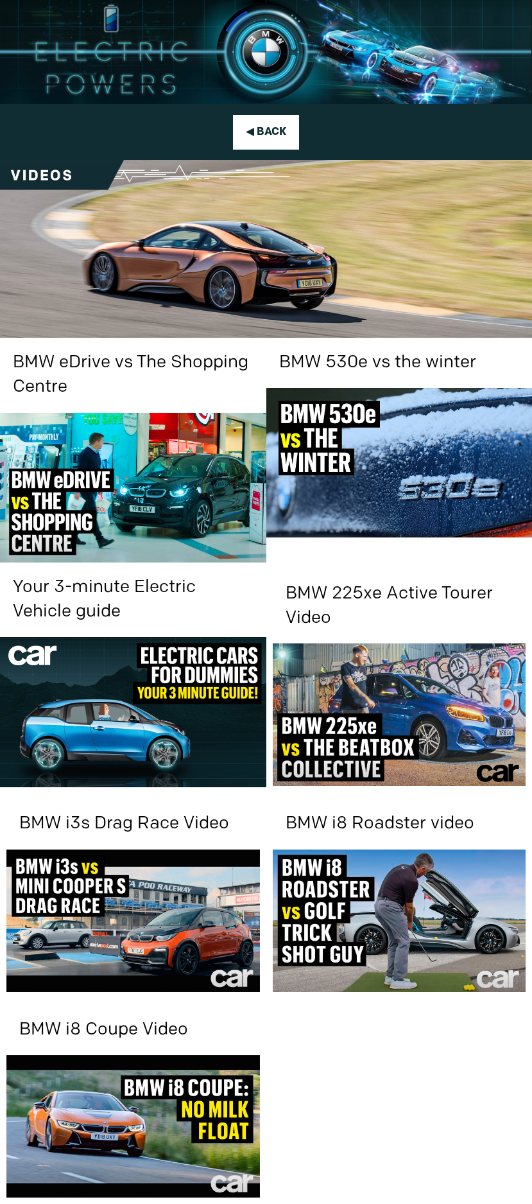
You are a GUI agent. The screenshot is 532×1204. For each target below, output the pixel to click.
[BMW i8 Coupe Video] (133, 1101)
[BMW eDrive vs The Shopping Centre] (133, 450)
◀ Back (266, 132)
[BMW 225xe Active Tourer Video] (399, 678)
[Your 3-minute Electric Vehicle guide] (133, 675)
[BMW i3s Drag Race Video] (133, 895)
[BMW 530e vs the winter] (399, 438)
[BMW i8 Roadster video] (399, 895)
